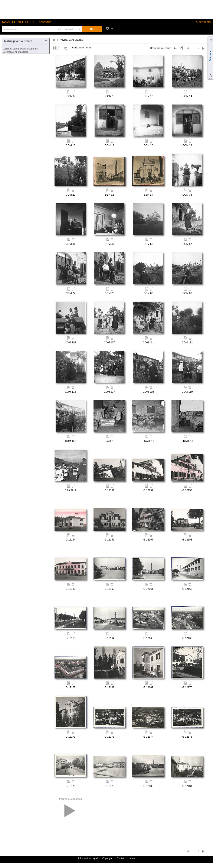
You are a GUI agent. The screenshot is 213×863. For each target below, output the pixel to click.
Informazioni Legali (88, 858)
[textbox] (28, 29)
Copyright (107, 858)
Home (54, 40)
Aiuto (132, 858)
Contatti (121, 858)
